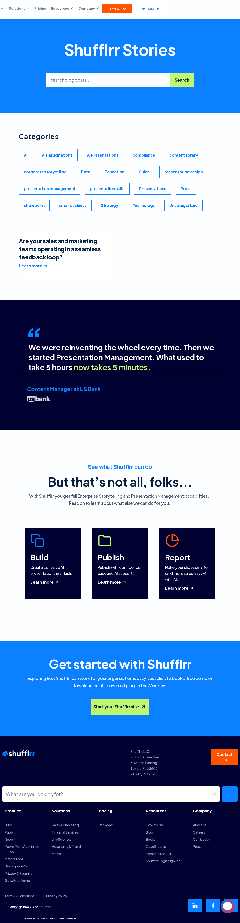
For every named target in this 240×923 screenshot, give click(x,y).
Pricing (40, 8)
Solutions (19, 8)
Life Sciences (62, 839)
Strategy (109, 205)
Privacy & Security (18, 873)
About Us (200, 825)
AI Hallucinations (57, 154)
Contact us (201, 839)
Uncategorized (183, 205)
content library (184, 154)
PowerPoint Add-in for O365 (22, 849)
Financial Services (65, 832)
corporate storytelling (45, 171)
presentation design (183, 171)
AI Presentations (102, 154)
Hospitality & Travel (66, 846)
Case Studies (156, 846)
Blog (149, 832)
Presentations (152, 188)
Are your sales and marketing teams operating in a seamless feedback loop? (60, 248)
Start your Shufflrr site (120, 706)
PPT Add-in (150, 9)
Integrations (14, 859)
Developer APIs (16, 866)
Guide (144, 171)
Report (10, 839)
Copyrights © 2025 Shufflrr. (30, 907)
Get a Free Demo (17, 880)
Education (114, 171)
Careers (199, 832)
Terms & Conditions (19, 896)
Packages (106, 825)
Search (182, 80)
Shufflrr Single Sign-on (163, 861)
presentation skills (107, 188)
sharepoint (34, 205)
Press (186, 188)
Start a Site (117, 9)
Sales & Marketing (65, 825)
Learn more (44, 582)
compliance (144, 154)
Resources (62, 8)
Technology (144, 205)
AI (25, 154)
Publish (10, 832)
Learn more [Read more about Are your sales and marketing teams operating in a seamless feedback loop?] (30, 265)
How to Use (154, 825)
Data (85, 171)
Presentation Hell (159, 854)
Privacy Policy (56, 896)
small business (73, 205)
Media (56, 854)
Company (89, 8)
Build (8, 825)
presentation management (49, 188)
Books (151, 839)
